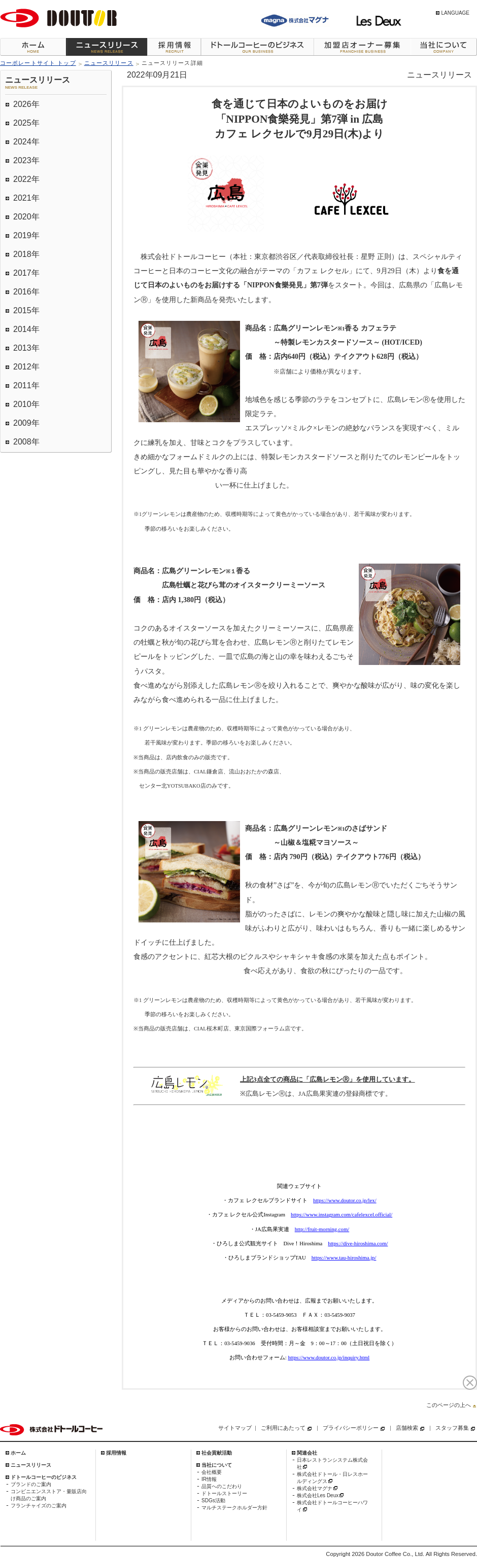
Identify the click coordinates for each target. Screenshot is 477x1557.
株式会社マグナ (314, 1488)
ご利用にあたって (283, 1428)
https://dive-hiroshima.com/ (358, 1243)
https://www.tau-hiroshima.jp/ (344, 1258)
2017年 (26, 273)
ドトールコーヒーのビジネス (257, 47)
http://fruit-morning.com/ (322, 1229)
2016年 (26, 291)
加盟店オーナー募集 (362, 47)
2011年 (26, 385)
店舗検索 (407, 1428)
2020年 (26, 216)
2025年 (26, 123)
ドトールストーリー (224, 1493)
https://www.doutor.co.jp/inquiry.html (328, 1357)
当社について (444, 47)
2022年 (26, 179)
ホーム (33, 47)
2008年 (26, 441)
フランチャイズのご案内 (38, 1505)
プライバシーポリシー (351, 1428)
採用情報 (174, 47)
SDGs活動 (213, 1500)
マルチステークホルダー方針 (234, 1507)
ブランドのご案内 (31, 1484)
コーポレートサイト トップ (38, 63)
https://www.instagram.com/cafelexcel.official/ (341, 1214)
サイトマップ (235, 1428)
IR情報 (209, 1479)
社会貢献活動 (216, 1453)
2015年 (26, 310)
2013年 (26, 348)
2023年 (26, 160)
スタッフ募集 (452, 1428)
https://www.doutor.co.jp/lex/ (345, 1200)
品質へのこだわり (221, 1486)
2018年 (26, 254)
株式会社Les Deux (317, 1495)
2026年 (26, 104)
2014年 (26, 329)
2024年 (26, 141)
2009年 (26, 423)
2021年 (26, 198)
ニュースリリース (106, 47)
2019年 (26, 235)
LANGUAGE (455, 13)
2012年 (26, 366)
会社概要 (211, 1472)
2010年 (26, 404)
